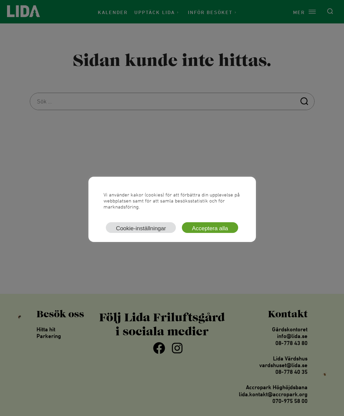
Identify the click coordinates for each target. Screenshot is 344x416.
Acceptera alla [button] (210, 228)
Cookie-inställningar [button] (141, 228)
